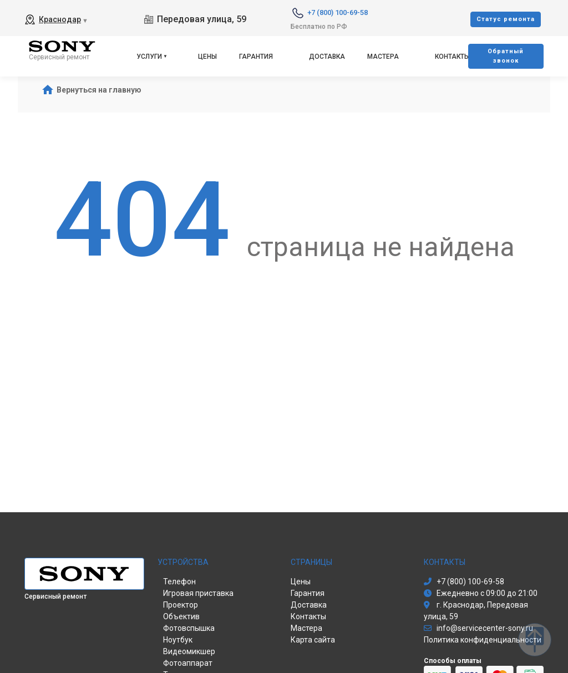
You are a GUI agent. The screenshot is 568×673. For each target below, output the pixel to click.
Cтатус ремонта (505, 19)
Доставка (327, 56)
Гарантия (256, 56)
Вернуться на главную (99, 89)
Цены (207, 56)
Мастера (383, 56)
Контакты (452, 56)
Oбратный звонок (506, 56)
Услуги (149, 56)
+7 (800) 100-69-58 (337, 12)
